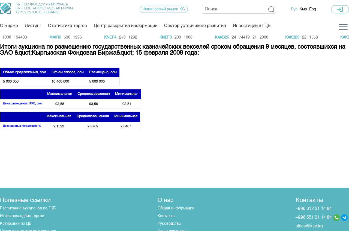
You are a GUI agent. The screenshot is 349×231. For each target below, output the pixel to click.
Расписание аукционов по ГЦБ (28, 208)
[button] (271, 9)
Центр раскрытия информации (125, 26)
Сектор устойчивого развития (195, 26)
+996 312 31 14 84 (314, 209)
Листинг (33, 26)
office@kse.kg (309, 226)
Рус (294, 9)
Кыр (303, 9)
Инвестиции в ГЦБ (252, 26)
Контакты (166, 216)
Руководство (169, 224)
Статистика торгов (67, 26)
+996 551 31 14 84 (314, 217)
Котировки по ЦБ (15, 224)
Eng (312, 9)
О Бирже (9, 26)
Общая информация (176, 208)
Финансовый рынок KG (164, 9)
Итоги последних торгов (22, 216)
